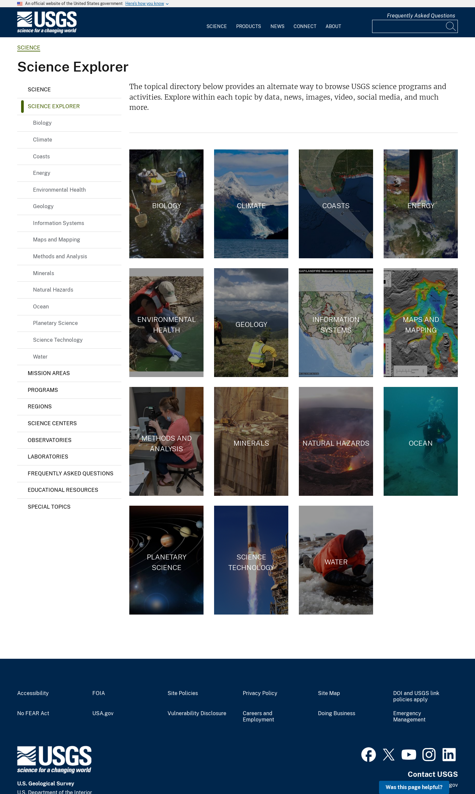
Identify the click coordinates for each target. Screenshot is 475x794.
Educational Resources (63, 490)
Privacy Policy (260, 693)
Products (248, 26)
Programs (43, 390)
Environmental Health (59, 190)
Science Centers (52, 423)
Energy (41, 173)
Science (216, 26)
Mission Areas (49, 373)
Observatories (50, 440)
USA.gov (102, 713)
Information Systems (58, 223)
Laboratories (48, 457)
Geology (43, 206)
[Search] (451, 26)
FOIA (98, 693)
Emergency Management (409, 717)
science (28, 48)
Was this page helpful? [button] (414, 787)
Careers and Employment (258, 717)
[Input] (415, 26)
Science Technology (58, 340)
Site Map (329, 693)
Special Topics (49, 507)
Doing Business (336, 713)
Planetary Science (55, 323)
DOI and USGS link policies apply (416, 696)
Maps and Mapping (56, 240)
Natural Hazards (53, 290)
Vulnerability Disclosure (197, 713)
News (277, 26)
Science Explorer (54, 106)
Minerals (43, 273)
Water (40, 357)
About (333, 26)
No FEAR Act (33, 713)
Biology (42, 123)
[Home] (47, 32)
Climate (42, 140)
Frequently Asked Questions (421, 16)
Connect (305, 26)
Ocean (41, 306)
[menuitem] (217, 22)
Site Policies (183, 693)
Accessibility (33, 693)
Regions (40, 406)
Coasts (41, 156)
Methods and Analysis (60, 256)
